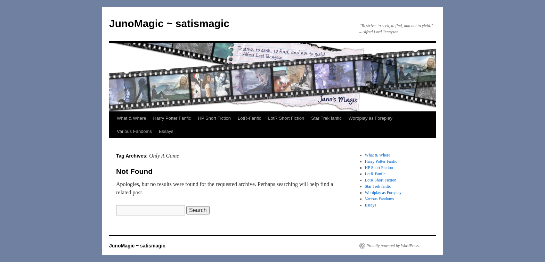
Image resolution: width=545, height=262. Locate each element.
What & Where (131, 118)
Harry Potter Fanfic (172, 118)
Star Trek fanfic (326, 118)
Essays (166, 131)
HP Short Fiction (214, 118)
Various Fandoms (134, 131)
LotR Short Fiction (286, 118)
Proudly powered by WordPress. (393, 245)
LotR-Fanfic (249, 118)
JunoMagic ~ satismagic (169, 23)
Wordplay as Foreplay (370, 118)
